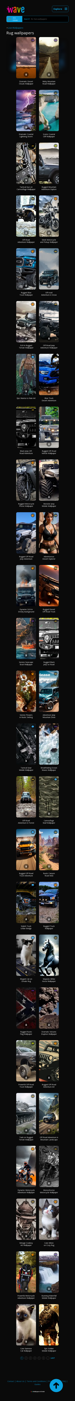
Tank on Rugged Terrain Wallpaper (26, 1138)
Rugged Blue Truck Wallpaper (26, 293)
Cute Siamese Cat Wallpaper (26, 1349)
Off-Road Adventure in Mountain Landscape (49, 1138)
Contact (10, 1381)
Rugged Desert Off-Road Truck (49, 610)
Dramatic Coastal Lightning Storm (26, 135)
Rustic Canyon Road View (49, 874)
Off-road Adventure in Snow (49, 293)
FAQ (64, 1381)
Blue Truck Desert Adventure (49, 399)
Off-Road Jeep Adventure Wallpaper (49, 346)
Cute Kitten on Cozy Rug (49, 1244)
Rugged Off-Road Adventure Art (49, 1085)
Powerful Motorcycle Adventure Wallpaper (26, 1297)
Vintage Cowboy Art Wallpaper (26, 1244)
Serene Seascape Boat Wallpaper (26, 663)
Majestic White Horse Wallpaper (49, 980)
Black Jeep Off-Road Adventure (26, 452)
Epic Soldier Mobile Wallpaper (49, 1349)
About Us (20, 1381)
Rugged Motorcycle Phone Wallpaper (26, 505)
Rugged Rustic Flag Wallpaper (26, 1033)
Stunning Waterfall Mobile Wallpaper (49, 1297)
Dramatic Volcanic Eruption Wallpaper (49, 1033)
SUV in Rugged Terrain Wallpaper (26, 346)
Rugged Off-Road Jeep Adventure (26, 557)
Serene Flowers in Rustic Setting (26, 716)
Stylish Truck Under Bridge (26, 927)
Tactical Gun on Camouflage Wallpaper (26, 188)
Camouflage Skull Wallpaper (49, 821)
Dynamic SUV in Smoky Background (26, 610)
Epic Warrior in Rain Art (26, 398)
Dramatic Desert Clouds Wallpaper (26, 82)
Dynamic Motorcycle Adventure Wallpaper (26, 1191)
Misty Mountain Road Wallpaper (48, 82)
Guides (37, 1384)
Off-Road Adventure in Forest (26, 821)
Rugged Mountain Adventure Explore (49, 188)
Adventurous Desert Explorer (48, 557)
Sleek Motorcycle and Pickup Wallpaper (49, 241)
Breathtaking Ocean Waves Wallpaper (49, 769)
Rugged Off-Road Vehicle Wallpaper (49, 452)
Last (53, 1358)
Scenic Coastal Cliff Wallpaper (49, 135)
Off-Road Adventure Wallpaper (26, 241)
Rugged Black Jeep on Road (49, 663)
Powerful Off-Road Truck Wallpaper (26, 1085)
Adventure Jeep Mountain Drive (49, 716)
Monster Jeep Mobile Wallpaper (49, 505)
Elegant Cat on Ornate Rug (26, 980)
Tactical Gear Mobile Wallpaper (26, 769)
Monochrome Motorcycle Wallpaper (49, 1191)
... (47, 1358)
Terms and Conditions (36, 1381)
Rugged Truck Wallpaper (49, 927)
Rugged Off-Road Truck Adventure (26, 874)
